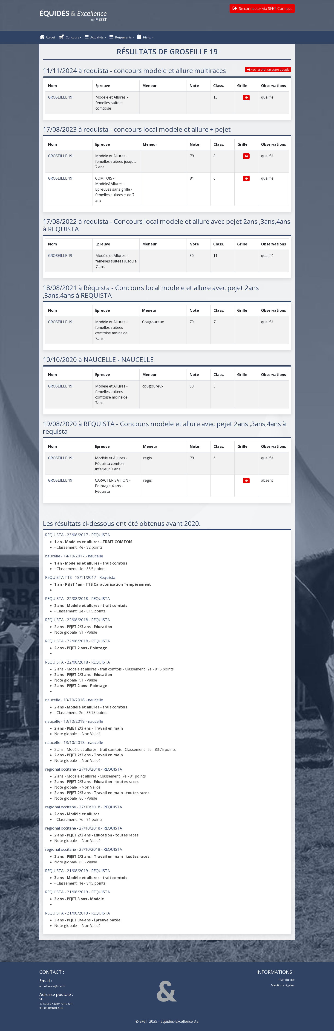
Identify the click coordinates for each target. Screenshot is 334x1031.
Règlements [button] (120, 37)
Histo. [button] (144, 37)
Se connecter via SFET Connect (262, 8)
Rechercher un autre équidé (268, 69)
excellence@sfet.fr (52, 986)
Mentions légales (283, 985)
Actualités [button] (94, 37)
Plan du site (287, 980)
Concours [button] (69, 37)
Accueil (47, 37)
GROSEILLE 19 (60, 97)
